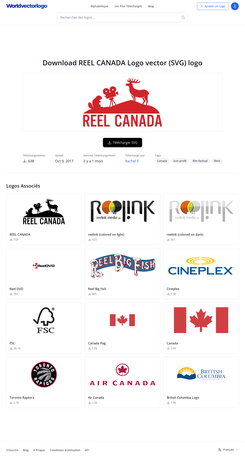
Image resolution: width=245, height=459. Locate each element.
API (87, 450)
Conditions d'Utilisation (65, 450)
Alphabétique (99, 6)
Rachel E (132, 161)
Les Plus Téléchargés (128, 6)
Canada (162, 161)
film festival (200, 161)
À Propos (39, 450)
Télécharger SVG (122, 142)
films (217, 161)
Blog (151, 6)
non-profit (179, 161)
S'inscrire (12, 450)
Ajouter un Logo (212, 6)
